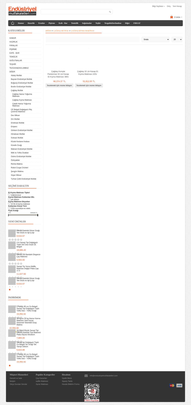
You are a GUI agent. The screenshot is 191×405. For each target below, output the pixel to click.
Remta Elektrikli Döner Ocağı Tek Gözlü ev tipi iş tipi (28, 232)
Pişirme (52, 23)
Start (37, 289)
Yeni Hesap (177, 6)
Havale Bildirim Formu (71, 384)
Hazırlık (31, 23)
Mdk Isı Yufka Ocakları (20, 153)
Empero (14, 127)
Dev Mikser (15, 115)
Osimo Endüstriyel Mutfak (21, 156)
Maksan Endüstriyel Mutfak (21, 149)
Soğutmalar (87, 23)
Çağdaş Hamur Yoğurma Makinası (22, 95)
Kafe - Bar (63, 23)
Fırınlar (41, 23)
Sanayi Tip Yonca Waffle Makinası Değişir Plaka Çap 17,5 (27, 268)
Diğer (127, 23)
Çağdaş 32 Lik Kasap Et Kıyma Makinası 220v (87, 72)
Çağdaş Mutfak (17, 90)
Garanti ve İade (16, 378)
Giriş (169, 6)
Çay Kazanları (41, 378)
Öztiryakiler (15, 160)
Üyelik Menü (67, 378)
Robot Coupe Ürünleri (19, 168)
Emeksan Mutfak (17, 123)
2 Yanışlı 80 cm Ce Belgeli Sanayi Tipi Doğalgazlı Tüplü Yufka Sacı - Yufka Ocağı (28, 308)
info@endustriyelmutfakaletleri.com (104, 376)
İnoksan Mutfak (17, 138)
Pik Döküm (15, 199)
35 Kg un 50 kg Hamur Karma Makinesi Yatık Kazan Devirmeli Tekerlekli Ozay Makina (28, 321)
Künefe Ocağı (16, 145)
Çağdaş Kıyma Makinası (22, 100)
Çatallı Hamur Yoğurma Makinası (21, 105)
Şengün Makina (17, 171)
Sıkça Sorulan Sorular (18, 384)
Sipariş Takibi (67, 381)
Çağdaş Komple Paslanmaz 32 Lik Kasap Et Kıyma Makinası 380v (58, 74)
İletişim (12, 381)
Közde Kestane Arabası (20, 141)
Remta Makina (16, 164)
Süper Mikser (16, 175)
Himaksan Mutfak (18, 134)
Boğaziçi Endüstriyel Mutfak (22, 83)
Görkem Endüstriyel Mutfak (22, 130)
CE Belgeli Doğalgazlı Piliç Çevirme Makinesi (21, 110)
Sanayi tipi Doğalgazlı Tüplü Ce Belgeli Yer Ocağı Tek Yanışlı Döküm (28, 344)
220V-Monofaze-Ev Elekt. (20, 208)
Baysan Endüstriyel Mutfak (21, 79)
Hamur (21, 23)
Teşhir (98, 23)
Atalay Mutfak (16, 75)
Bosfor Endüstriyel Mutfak (21, 87)
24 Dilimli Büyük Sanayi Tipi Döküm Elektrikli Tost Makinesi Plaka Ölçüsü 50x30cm (29, 332)
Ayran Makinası (42, 384)
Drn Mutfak (15, 119)
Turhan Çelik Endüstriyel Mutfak (23, 179)
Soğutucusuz (16, 195)
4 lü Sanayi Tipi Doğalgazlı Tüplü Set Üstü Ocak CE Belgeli (27, 245)
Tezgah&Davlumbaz (112, 23)
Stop (39, 289)
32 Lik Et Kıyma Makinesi (20, 204)
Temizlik (74, 23)
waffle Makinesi (42, 381)
